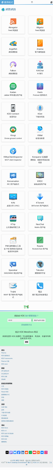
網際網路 (8, 9)
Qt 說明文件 (5, 373)
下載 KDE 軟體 (5, 412)
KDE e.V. (4, 430)
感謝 (2, 400)
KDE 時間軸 (4, 436)
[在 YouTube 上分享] (34, 451)
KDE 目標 (4, 376)
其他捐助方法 (26, 325)
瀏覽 (26, 342)
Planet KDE (4, 392)
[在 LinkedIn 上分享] (22, 451)
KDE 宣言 (4, 439)
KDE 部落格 (4, 389)
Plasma (3, 353)
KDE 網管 (15, 460)
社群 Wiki (4, 407)
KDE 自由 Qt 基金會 (7, 433)
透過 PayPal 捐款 (39, 320)
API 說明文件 (5, 371)
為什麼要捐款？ (32, 315)
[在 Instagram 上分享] (45, 451)
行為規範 (4, 415)
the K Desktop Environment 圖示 (19, 462)
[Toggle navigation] (32, 2)
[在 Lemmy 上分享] (30, 451)
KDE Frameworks (7, 358)
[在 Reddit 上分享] (26, 451)
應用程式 (7, 3)
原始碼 (3, 379)
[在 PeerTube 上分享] (38, 451)
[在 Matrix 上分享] (7, 451)
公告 (2, 386)
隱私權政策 (4, 418)
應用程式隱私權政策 (7, 421)
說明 (2, 410)
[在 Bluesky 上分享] (14, 451)
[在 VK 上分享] (42, 451)
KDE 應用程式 (5, 355)
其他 (2, 397)
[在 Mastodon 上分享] (11, 451)
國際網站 (4, 442)
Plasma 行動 (5, 361)
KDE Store (4, 428)
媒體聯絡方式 (5, 394)
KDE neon (4, 364)
